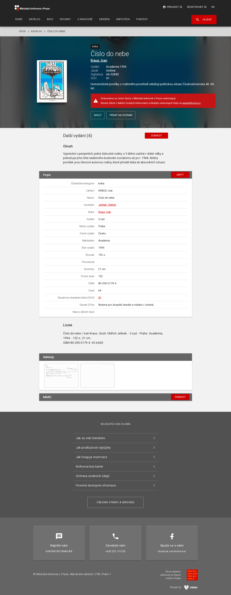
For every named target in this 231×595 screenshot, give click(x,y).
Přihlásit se (173, 6)
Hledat (204, 20)
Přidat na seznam (121, 115)
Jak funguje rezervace (91, 457)
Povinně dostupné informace (96, 485)
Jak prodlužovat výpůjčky (93, 447)
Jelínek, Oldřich (107, 204)
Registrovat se (197, 7)
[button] (52, 81)
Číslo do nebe (56, 31)
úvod (22, 31)
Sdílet (98, 115)
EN (213, 7)
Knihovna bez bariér (89, 466)
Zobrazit (156, 135)
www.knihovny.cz (191, 103)
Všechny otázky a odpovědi (115, 502)
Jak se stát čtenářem (90, 438)
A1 (99, 297)
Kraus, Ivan (99, 60)
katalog (36, 31)
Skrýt (180, 174)
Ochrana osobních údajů (93, 476)
